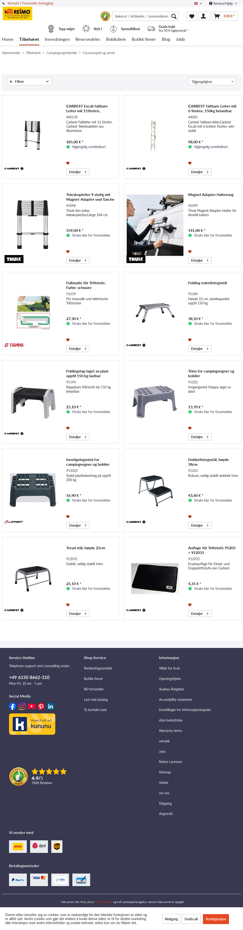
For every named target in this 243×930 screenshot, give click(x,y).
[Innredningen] (57, 39)
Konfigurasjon (216, 919)
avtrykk (164, 741)
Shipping (165, 803)
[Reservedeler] (87, 39)
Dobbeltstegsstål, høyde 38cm (208, 461)
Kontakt (13, 3)
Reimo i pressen (170, 762)
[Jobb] (180, 39)
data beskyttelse (170, 720)
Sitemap (165, 772)
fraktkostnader (103, 902)
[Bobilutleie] (116, 39)
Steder (163, 783)
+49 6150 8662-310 (29, 677)
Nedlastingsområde (98, 668)
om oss (164, 793)
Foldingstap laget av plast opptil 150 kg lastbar (87, 373)
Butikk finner (93, 679)
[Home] (8, 39)
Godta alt (191, 919)
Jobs (162, 751)
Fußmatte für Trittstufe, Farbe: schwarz (86, 285)
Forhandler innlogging (37, 3)
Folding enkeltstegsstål (207, 282)
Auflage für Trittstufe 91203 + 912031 (211, 550)
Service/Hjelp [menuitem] (221, 3)
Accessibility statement (175, 700)
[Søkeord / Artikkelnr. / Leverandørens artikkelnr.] (145, 16)
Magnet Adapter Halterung (211, 194)
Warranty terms (170, 731)
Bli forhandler (94, 689)
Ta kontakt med (95, 710)
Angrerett (166, 814)
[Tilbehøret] (29, 39)
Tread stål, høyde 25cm (85, 547)
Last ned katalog (96, 700)
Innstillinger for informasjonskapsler (185, 710)
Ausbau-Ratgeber (171, 689)
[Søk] (174, 16)
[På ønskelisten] (68, 163)
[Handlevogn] (224, 16)
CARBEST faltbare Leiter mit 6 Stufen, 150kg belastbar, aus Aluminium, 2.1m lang (212, 108)
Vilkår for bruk (169, 668)
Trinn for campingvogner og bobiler (211, 373)
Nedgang (171, 919)
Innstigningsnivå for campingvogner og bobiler (88, 461)
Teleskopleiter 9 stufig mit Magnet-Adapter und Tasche (90, 196)
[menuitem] (145, 16)
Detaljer (77, 171)
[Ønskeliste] (192, 16)
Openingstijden (170, 679)
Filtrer (17, 81)
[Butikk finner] (144, 39)
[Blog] (166, 39)
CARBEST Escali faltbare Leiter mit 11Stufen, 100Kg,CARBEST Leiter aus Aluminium (89, 108)
